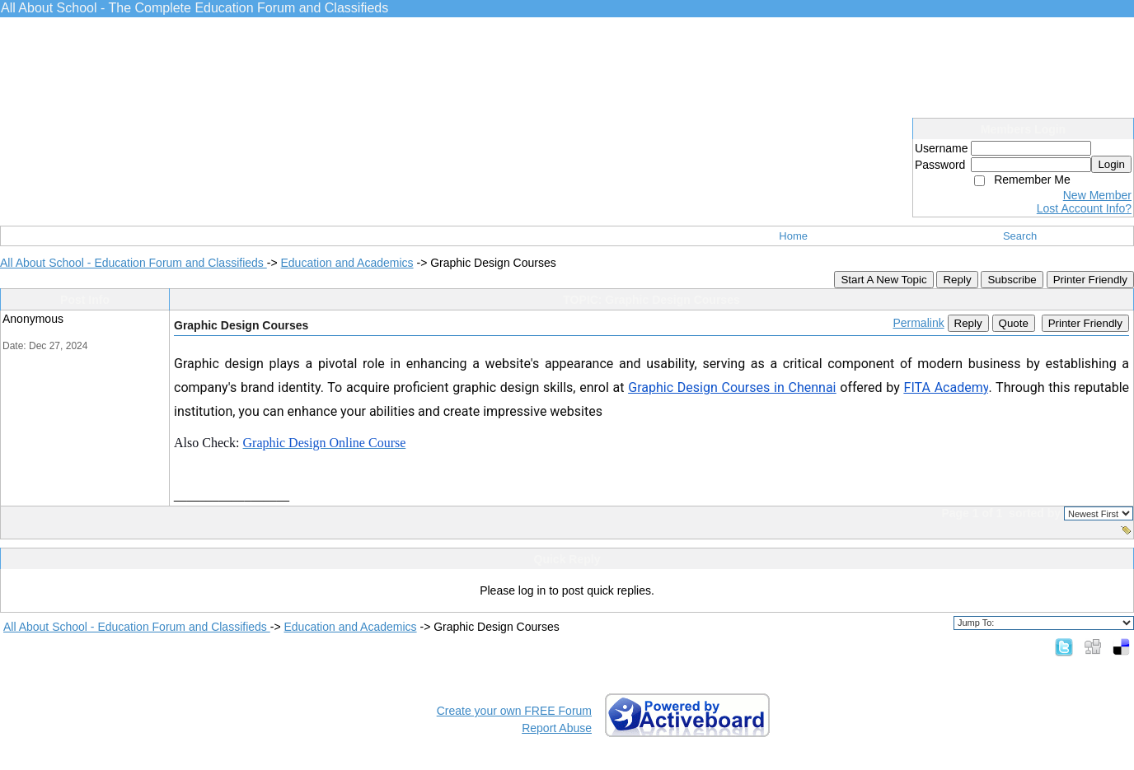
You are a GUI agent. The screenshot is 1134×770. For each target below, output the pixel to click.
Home (793, 236)
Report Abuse (557, 728)
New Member (1097, 195)
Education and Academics (346, 262)
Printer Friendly (1090, 279)
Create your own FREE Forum (514, 710)
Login (1111, 164)
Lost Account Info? (1084, 208)
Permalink (918, 322)
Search (1020, 236)
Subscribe (1011, 279)
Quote (1014, 323)
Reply (957, 279)
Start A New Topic (883, 279)
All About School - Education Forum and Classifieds (133, 262)
